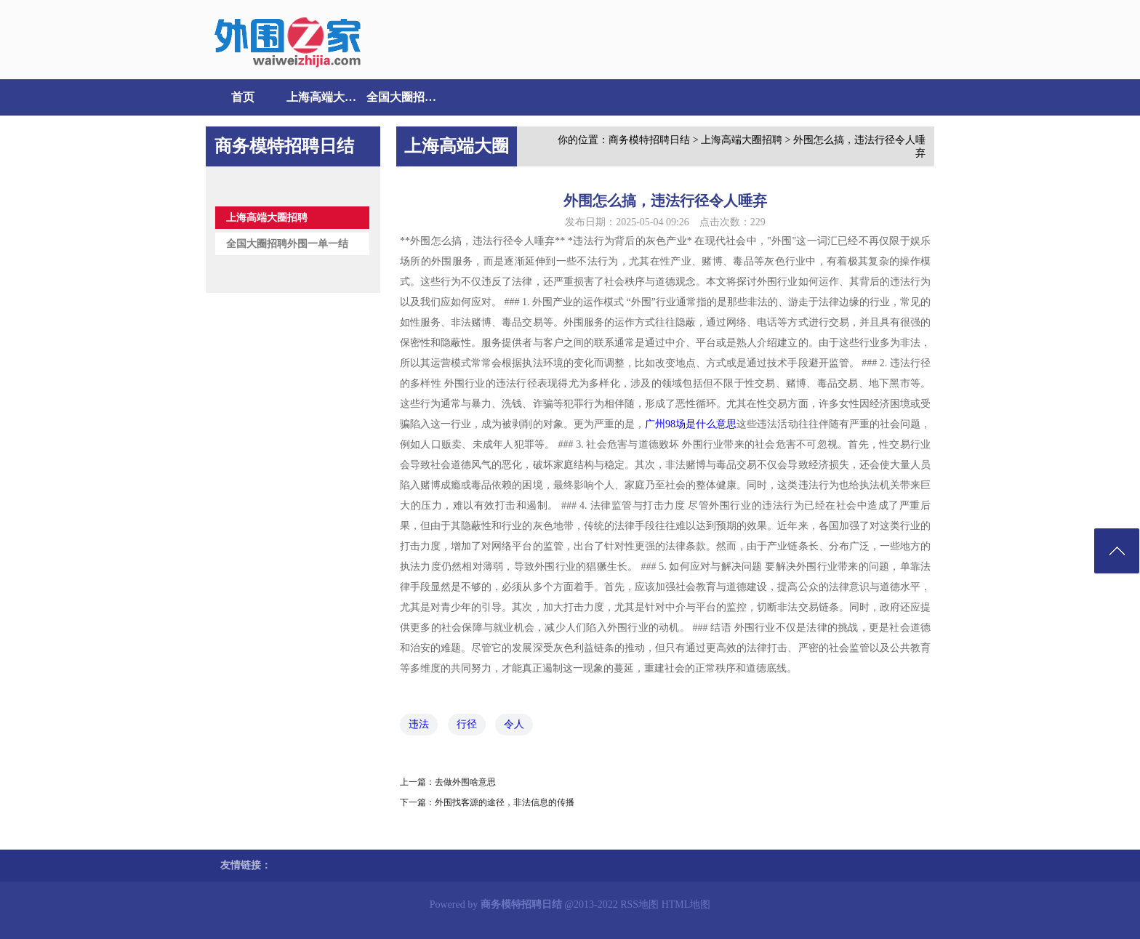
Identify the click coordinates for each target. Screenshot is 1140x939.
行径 (467, 724)
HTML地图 (686, 904)
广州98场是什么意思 (690, 424)
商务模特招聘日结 (649, 139)
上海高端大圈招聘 (322, 97)
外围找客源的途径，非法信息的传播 (504, 802)
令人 (514, 724)
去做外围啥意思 (465, 782)
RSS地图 (639, 904)
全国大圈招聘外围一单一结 (402, 97)
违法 (419, 724)
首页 (242, 97)
